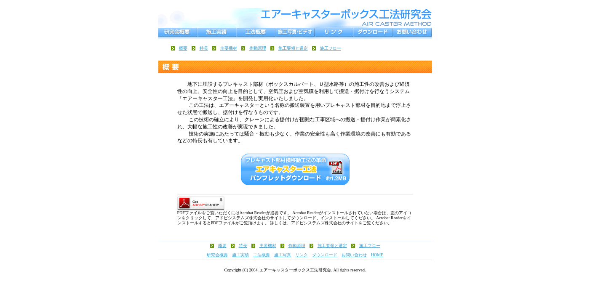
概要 (183, 48)
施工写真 (282, 254)
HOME (377, 254)
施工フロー (330, 48)
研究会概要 (217, 254)
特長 (204, 48)
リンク (301, 254)
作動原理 (257, 48)
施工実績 (240, 254)
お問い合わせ (354, 254)
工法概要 (261, 254)
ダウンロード (324, 254)
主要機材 (228, 48)
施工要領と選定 (293, 48)
